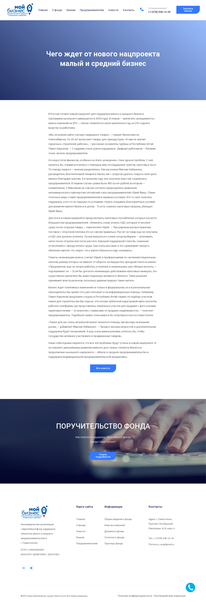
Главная (43, 10)
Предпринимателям (92, 10)
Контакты (128, 10)
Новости (113, 10)
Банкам (71, 10)
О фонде (57, 10)
